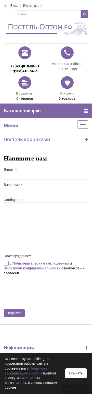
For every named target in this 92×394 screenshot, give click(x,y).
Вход (14, 5)
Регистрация (33, 5)
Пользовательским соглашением (41, 263)
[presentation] (41, 292)
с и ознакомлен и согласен (44, 268)
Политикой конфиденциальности (32, 268)
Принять (76, 373)
